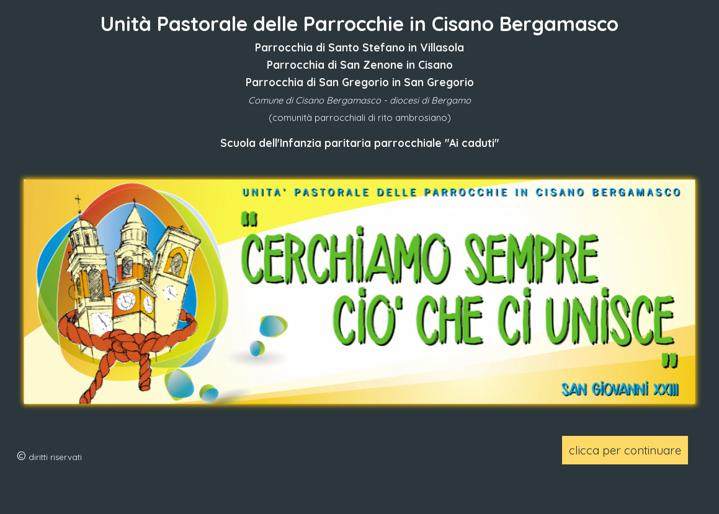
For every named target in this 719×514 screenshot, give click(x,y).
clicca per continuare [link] (625, 450)
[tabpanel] (360, 80)
